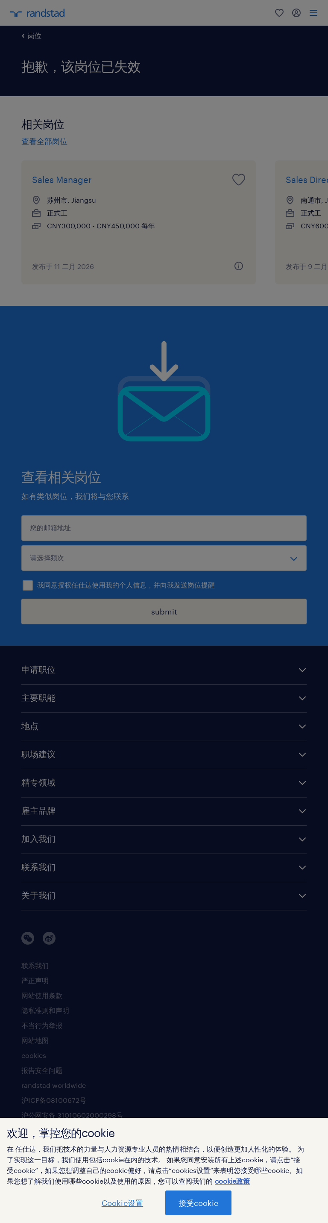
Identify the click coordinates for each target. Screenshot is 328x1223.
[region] (164, 1170)
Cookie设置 (122, 1203)
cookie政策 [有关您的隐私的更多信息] (232, 1181)
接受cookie (198, 1203)
